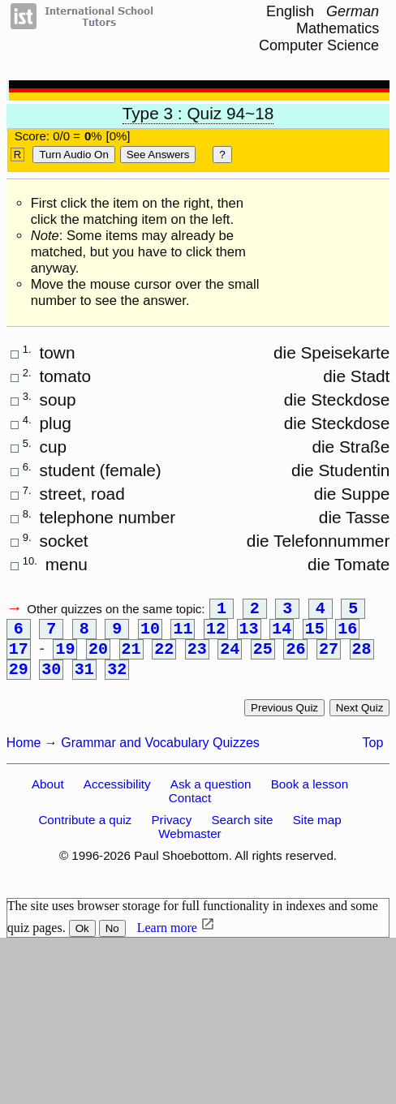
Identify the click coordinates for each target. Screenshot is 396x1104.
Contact (190, 811)
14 (281, 634)
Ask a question (211, 797)
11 (182, 634)
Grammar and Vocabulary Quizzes (160, 755)
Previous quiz (284, 721)
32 (117, 681)
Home (23, 755)
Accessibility (117, 797)
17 (18, 657)
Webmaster (189, 846)
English (290, 11)
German (352, 11)
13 (249, 634)
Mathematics (337, 28)
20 (98, 657)
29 (18, 681)
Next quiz (360, 721)
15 (315, 634)
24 (229, 657)
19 (65, 657)
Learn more (167, 940)
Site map (317, 833)
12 (216, 634)
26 (295, 657)
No (112, 941)
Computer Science (319, 45)
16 (347, 634)
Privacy (171, 833)
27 (328, 657)
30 (51, 681)
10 (150, 634)
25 (263, 657)
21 (131, 657)
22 (164, 657)
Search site (242, 833)
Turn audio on (73, 154)
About (48, 797)
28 (362, 657)
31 (84, 681)
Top (373, 755)
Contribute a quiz (84, 833)
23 (197, 657)
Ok (82, 941)
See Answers (158, 154)
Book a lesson (309, 797)
